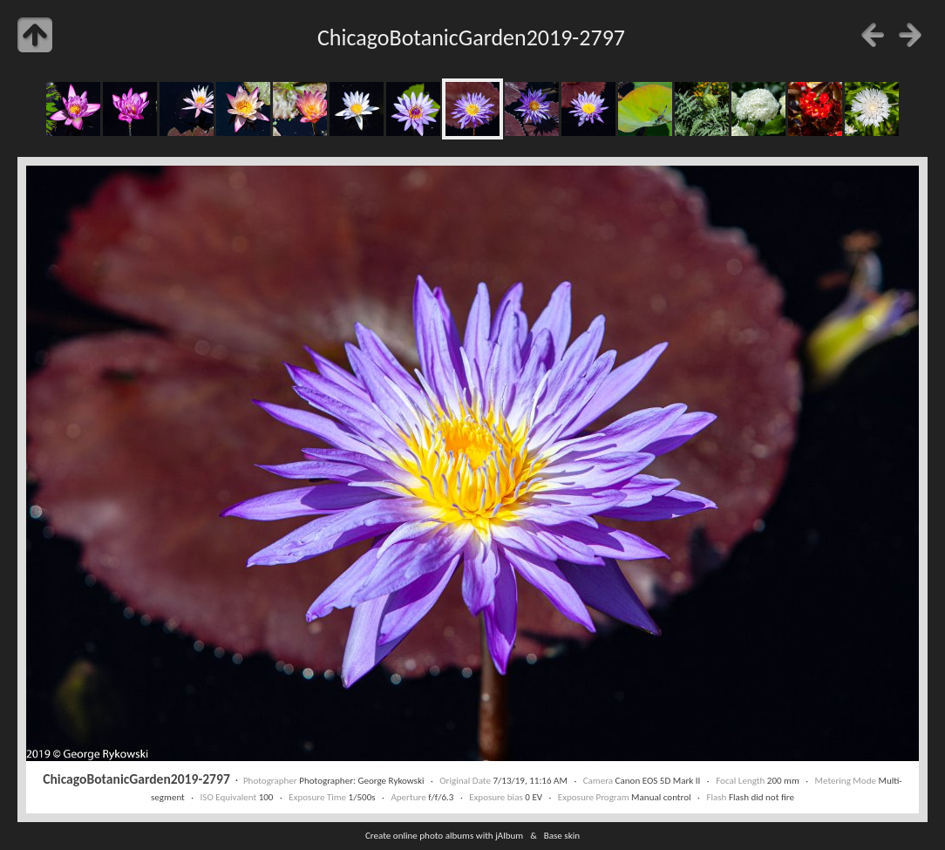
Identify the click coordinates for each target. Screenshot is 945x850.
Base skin (562, 835)
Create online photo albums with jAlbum (444, 835)
